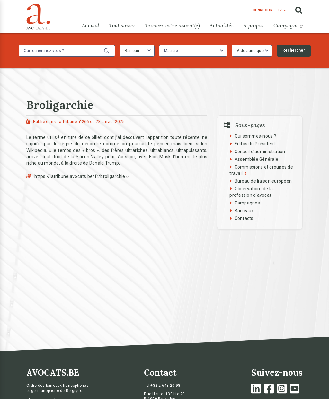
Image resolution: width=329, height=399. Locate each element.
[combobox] (137, 51)
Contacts (244, 218)
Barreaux (244, 210)
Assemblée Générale (257, 159)
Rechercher (293, 50)
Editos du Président (255, 143)
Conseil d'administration (260, 151)
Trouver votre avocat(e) (172, 25)
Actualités (221, 25)
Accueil (90, 25)
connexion (262, 10)
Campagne (288, 25)
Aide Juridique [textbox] (250, 51)
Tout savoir (122, 25)
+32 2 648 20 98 (165, 385)
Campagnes (247, 202)
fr (280, 10)
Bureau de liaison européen (263, 181)
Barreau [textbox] (132, 51)
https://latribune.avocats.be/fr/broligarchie (81, 176)
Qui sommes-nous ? (255, 136)
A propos (253, 25)
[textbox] (172, 51)
